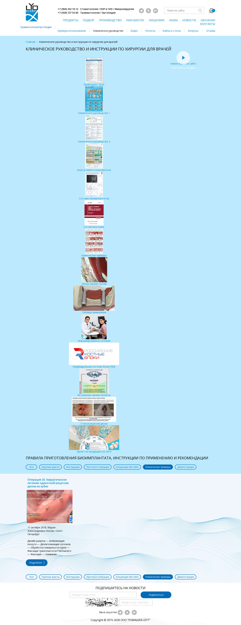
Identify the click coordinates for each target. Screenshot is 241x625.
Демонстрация (185, 467)
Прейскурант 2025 (94, 72)
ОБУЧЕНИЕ (208, 20)
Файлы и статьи (172, 30)
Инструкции (72, 467)
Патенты (150, 30)
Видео (134, 30)
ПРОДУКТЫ (70, 20)
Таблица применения (94, 300)
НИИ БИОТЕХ (135, 20)
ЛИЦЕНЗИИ (156, 20)
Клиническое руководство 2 (94, 129)
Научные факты (50, 467)
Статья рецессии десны (94, 411)
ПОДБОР (88, 20)
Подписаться (156, 594)
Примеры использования (71, 30)
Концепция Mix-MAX (127, 467)
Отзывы (210, 30)
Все (31, 467)
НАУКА (173, 20)
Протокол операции (97, 467)
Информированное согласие (94, 328)
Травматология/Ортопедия (36, 27)
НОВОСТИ (189, 20)
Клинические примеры (94, 243)
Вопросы (193, 30)
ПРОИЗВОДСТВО (110, 20)
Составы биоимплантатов (94, 186)
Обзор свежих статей (94, 271)
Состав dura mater (94, 214)
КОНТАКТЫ (207, 24)
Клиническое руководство (108, 30)
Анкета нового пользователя (94, 157)
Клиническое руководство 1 (94, 100)
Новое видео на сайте (183, 62)
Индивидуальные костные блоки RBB (94, 355)
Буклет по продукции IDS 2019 (94, 439)
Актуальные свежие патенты (93, 382)
